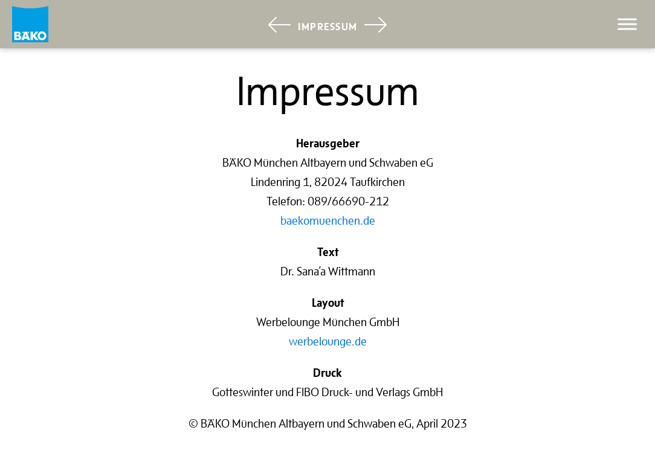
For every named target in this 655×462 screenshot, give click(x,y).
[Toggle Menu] (627, 24)
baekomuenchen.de (327, 220)
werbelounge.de (328, 341)
